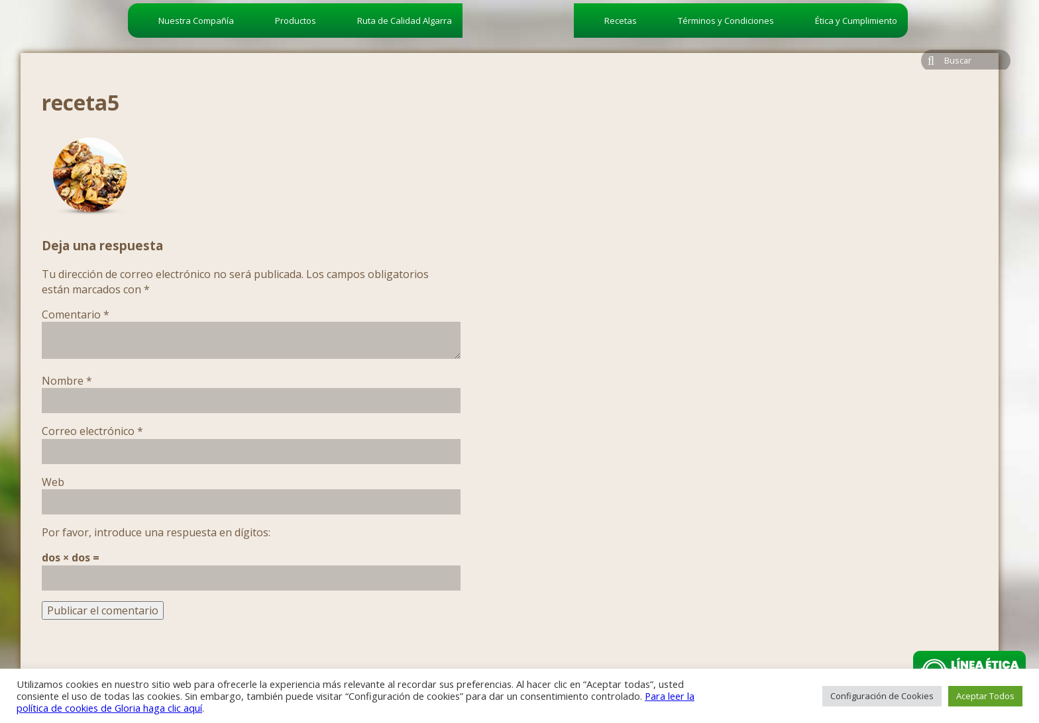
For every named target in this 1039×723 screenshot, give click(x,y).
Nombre (67, 380)
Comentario (75, 314)
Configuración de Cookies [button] (882, 696)
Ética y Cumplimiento (856, 20)
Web (53, 482)
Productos (295, 20)
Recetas (620, 20)
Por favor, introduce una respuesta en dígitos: (156, 532)
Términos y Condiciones (726, 20)
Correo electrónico (92, 431)
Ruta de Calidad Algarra (404, 20)
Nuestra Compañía (196, 20)
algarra (518, 43)
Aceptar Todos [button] (985, 696)
